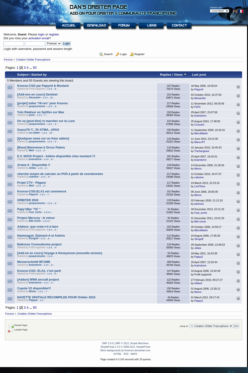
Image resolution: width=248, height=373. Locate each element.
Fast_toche (35, 212)
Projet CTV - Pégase (31, 182)
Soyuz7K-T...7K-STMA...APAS (38, 129)
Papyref (198, 89)
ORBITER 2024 (27, 200)
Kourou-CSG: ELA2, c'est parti (39, 271)
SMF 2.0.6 (107, 343)
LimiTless (199, 186)
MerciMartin (201, 133)
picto (31, 115)
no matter (34, 132)
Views (180, 74)
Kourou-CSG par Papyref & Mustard (43, 85)
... (31, 67)
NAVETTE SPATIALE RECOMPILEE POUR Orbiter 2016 (56, 297)
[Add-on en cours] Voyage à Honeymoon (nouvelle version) (59, 253)
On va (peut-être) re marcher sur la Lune (46, 121)
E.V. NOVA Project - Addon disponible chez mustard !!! (56, 156)
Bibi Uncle (35, 221)
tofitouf (198, 283)
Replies (165, 74)
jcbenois (199, 203)
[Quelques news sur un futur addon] (43, 138)
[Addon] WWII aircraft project (38, 279)
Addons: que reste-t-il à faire (37, 226)
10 (51, 97)
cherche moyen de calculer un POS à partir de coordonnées (60, 174)
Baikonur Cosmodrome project (39, 244)
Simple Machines (139, 343)
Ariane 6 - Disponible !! (33, 165)
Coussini (199, 124)
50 (34, 67)
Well (31, 150)
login (41, 34)
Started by (39, 74)
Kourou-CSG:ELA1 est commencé (41, 191)
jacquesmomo (37, 106)
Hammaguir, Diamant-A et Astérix (41, 235)
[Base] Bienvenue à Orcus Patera (41, 147)
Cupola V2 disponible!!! (34, 288)
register (54, 34)
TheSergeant (201, 151)
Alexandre (35, 97)
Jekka (32, 168)
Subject (23, 74)
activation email (38, 38)
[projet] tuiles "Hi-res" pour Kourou (42, 103)
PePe (197, 106)
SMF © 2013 (122, 343)
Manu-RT (199, 142)
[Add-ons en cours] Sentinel (37, 94)
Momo (197, 168)
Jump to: (184, 326)
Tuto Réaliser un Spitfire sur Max (40, 112)
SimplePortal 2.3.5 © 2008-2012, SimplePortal (125, 347)
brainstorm (200, 115)
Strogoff (33, 238)
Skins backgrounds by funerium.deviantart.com (125, 350)
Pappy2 (198, 256)
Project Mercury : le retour (36, 218)
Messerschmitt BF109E (33, 262)
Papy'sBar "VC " (29, 209)
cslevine (33, 176)
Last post (199, 74)
